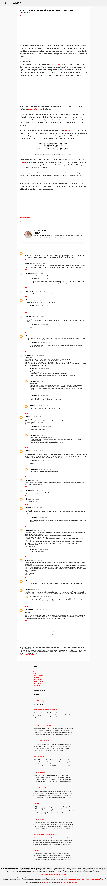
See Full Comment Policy (27, 654)
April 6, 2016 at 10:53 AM (33, 253)
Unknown (28, 273)
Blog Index (36, 685)
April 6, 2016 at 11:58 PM (37, 300)
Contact (72, 882)
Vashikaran (36, 674)
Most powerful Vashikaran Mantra (42, 725)
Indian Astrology (38, 679)
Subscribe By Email (41, 701)
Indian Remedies (38, 676)
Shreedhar (28, 316)
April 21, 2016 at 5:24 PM (42, 435)
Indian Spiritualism (39, 683)
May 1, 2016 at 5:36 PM (43, 517)
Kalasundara (29, 609)
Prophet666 (13, 3)
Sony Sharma (29, 291)
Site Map (77, 882)
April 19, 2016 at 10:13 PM (44, 368)
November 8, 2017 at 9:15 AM (38, 589)
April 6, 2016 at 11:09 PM (40, 291)
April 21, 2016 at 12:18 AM (37, 416)
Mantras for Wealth (38, 819)
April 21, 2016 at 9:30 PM (37, 450)
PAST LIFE (36, 803)
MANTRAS (36, 850)
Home (35, 668)
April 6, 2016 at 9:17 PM (37, 273)
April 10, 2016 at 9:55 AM (44, 324)
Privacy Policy (65, 882)
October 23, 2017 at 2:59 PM (38, 580)
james (27, 560)
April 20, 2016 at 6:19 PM (42, 405)
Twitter (46, 874)
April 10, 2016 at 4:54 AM (37, 335)
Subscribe (64, 874)
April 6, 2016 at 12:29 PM (39, 263)
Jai (26, 253)
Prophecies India (38, 681)
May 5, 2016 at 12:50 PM (43, 549)
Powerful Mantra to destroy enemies (43, 834)
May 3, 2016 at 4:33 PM (39, 530)
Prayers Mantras (38, 670)
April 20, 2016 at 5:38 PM (44, 395)
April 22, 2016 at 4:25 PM (37, 480)
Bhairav (22, 162)
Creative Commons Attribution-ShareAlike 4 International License (85, 879)
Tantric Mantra (56, 64)
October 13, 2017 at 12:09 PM (36, 560)
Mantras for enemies (39, 772)
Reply (26, 259)
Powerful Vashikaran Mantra (41, 787)
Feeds (41, 874)
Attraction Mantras (38, 756)
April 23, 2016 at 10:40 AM (37, 499)
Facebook (52, 874)
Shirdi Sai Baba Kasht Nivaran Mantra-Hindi (45, 709)
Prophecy (36, 677)
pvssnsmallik (34, 469)
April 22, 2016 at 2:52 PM (44, 460)
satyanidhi (33, 596)
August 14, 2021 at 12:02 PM (40, 609)
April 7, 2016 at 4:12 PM (43, 278)
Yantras (35, 672)
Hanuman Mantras (25, 217)
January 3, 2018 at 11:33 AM (43, 596)
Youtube (58, 874)
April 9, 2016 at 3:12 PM (37, 316)
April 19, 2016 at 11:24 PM (42, 381)
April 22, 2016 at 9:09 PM (37, 490)
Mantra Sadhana (33, 109)
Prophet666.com (45, 235)
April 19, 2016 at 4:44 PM (38, 355)
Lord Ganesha (68, 130)
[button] (21, 16)
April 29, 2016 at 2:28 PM (38, 507)
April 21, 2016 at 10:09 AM (44, 426)
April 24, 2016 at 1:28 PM (45, 469)
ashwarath (28, 355)
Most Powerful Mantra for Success (42, 741)
